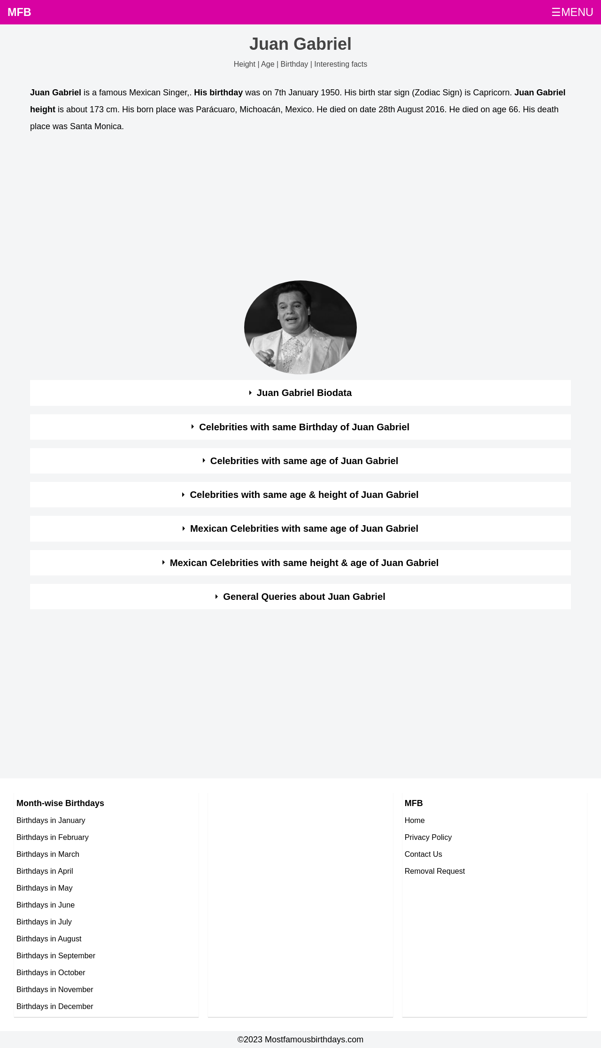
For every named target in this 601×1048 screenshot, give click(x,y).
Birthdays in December (54, 1006)
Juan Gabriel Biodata (304, 393)
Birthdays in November (54, 989)
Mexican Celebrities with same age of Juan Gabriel (304, 528)
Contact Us (423, 854)
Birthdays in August (49, 938)
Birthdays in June (45, 905)
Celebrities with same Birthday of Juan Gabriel (304, 427)
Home (415, 820)
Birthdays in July (44, 921)
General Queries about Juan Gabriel (304, 596)
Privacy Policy (428, 837)
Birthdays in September (55, 955)
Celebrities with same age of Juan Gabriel (304, 461)
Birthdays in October (50, 972)
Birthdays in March (47, 854)
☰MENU (572, 12)
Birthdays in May (44, 888)
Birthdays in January (50, 820)
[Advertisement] (300, 209)
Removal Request (435, 871)
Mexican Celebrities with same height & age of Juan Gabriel (304, 563)
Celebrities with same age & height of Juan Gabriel (304, 494)
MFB (19, 12)
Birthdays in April (44, 871)
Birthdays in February (52, 837)
